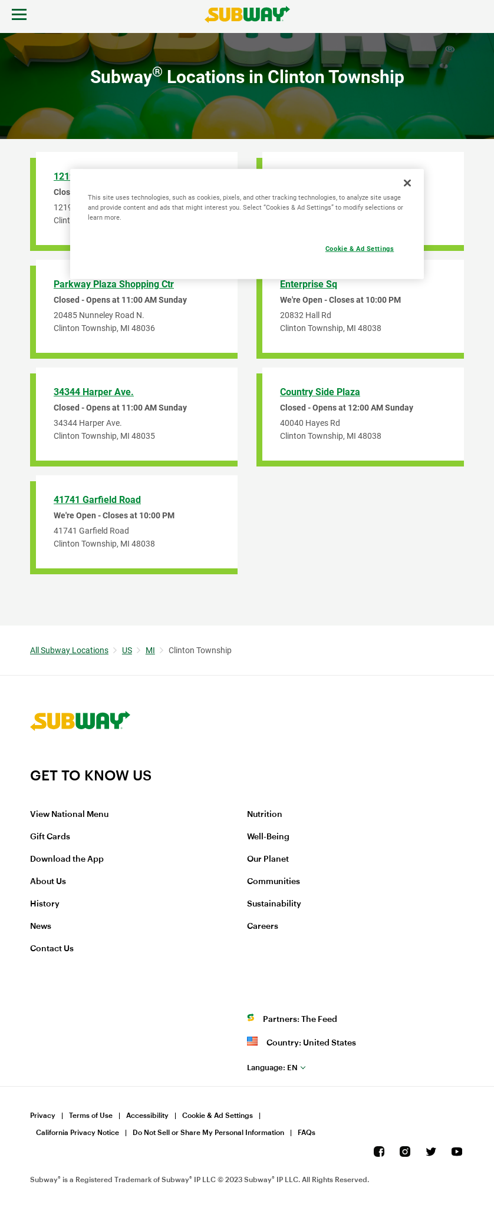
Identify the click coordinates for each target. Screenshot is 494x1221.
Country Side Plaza (320, 392)
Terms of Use (91, 1115)
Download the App (67, 859)
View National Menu (69, 814)
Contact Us (52, 949)
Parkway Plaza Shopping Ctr (114, 284)
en (272, 1067)
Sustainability (274, 904)
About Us (48, 882)
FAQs (306, 1132)
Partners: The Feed (300, 1019)
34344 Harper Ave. (94, 392)
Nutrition (264, 814)
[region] (247, 224)
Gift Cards (50, 837)
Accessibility (147, 1115)
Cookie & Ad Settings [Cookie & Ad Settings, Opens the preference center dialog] (359, 248)
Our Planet (268, 859)
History (45, 904)
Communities (273, 882)
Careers (262, 926)
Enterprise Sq (308, 284)
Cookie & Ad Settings (217, 1115)
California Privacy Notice (77, 1132)
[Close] (407, 183)
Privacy (42, 1115)
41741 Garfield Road (97, 499)
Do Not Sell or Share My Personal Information (208, 1132)
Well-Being (268, 837)
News (40, 926)
